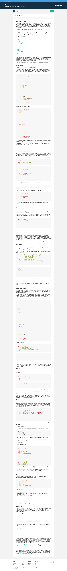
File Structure (19, 48)
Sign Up (60, 1)
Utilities (18, 47)
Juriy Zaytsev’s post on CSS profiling (21, 544)
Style (18, 49)
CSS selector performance (25, 546)
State (19, 41)
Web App (43, 1)
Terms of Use (37, 565)
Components (19, 39)
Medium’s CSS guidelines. (21, 528)
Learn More (58, 5)
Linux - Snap (15, 568)
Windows (14, 565)
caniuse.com (23, 422)
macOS (14, 564)
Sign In (55, 1)
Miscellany (18, 50)
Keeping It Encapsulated (22, 43)
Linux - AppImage (15, 567)
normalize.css (20, 466)
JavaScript (19, 44)
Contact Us (29, 564)
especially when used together (32, 551)
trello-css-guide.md (18, 18)
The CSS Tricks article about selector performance (37, 539)
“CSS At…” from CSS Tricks (21, 529)
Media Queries (21, 42)
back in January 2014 (19, 552)
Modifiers (20, 40)
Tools (18, 38)
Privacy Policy (37, 567)
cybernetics (17, 10)
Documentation (37, 563)
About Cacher (37, 1)
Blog (35, 564)
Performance (21, 51)
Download (49, 1)
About (22, 565)
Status (28, 565)
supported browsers (30, 422)
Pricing (23, 567)
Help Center (29, 563)
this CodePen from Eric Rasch (31, 281)
